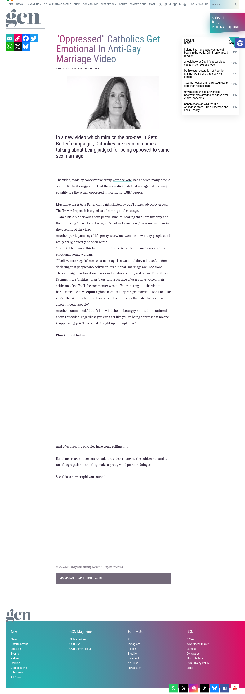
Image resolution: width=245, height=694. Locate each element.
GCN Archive (90, 4)
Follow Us (135, 632)
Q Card (190, 639)
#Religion (85, 578)
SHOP (77, 4)
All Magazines (77, 639)
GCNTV (123, 4)
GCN (189, 632)
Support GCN (108, 4)
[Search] (235, 4)
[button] (240, 43)
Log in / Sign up (199, 4)
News (19, 4)
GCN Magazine (80, 632)
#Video (99, 578)
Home (10, 4)
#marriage (67, 578)
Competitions (138, 4)
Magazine (33, 4)
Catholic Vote (122, 180)
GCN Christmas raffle (57, 4)
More (152, 4)
